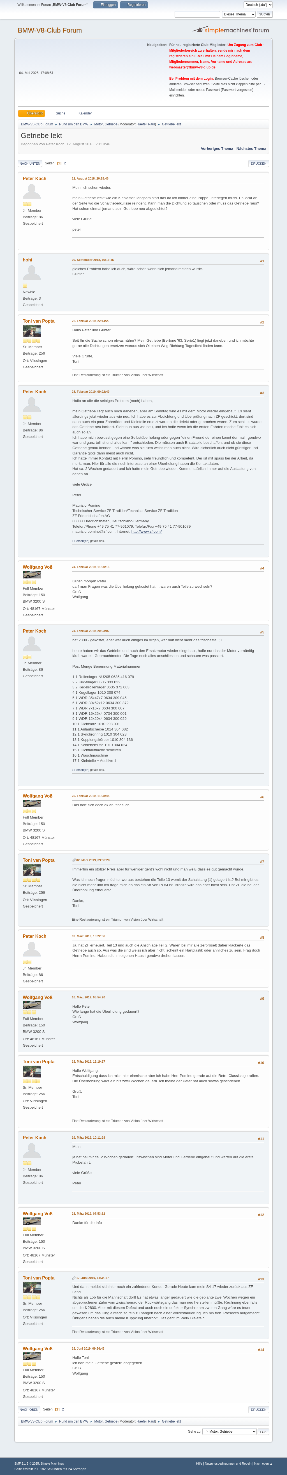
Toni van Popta (38, 321)
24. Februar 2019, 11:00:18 (90, 567)
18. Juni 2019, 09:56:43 (88, 1348)
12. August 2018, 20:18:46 (90, 178)
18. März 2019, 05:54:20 (88, 997)
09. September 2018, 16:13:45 (93, 259)
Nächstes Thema (251, 148)
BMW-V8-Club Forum (50, 30)
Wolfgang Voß (37, 567)
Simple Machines (52, 1463)
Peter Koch (34, 178)
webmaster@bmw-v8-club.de (192, 67)
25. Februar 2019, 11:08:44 (90, 796)
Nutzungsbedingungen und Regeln (228, 1463)
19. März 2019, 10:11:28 (88, 1137)
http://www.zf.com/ (146, 531)
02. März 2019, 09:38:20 (93, 860)
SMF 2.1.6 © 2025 (26, 1463)
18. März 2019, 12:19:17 (88, 1061)
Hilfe (199, 1463)
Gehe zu (194, 1431)
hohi (27, 260)
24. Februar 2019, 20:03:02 (90, 631)
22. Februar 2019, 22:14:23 (90, 321)
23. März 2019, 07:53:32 (88, 1213)
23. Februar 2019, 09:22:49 (90, 391)
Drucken (258, 163)
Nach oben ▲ (263, 1463)
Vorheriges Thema (217, 148)
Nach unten (30, 163)
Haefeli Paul (146, 124)
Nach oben (29, 1409)
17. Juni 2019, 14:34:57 (92, 1277)
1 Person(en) (80, 541)
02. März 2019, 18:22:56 (88, 936)
